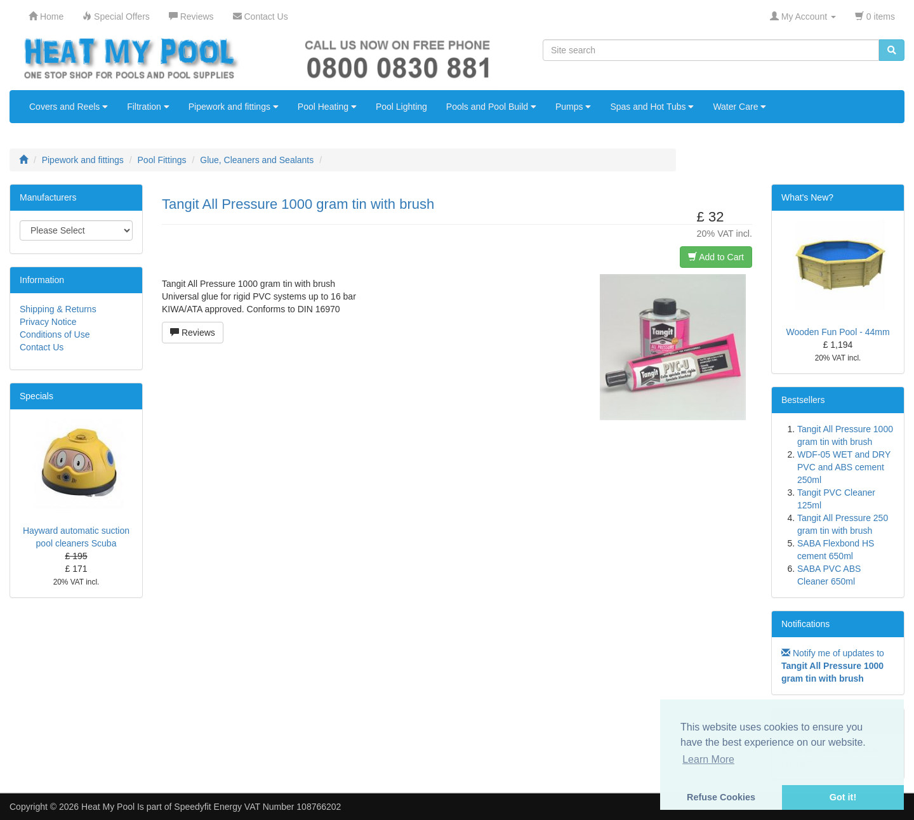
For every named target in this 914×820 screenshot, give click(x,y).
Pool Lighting (401, 107)
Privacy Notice (48, 322)
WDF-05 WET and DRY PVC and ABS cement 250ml (844, 467)
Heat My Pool (108, 807)
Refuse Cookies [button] (721, 797)
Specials (36, 396)
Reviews (192, 332)
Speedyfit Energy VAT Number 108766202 (257, 807)
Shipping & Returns (58, 309)
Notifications (805, 624)
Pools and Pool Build (491, 107)
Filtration (148, 107)
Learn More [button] (708, 759)
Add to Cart (716, 257)
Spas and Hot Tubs (652, 107)
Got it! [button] (843, 797)
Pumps (573, 107)
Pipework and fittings (234, 107)
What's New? (807, 197)
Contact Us (41, 347)
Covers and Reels (68, 107)
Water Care (739, 107)
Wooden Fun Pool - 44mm (837, 332)
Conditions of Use (55, 334)
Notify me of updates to (832, 666)
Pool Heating (327, 107)
